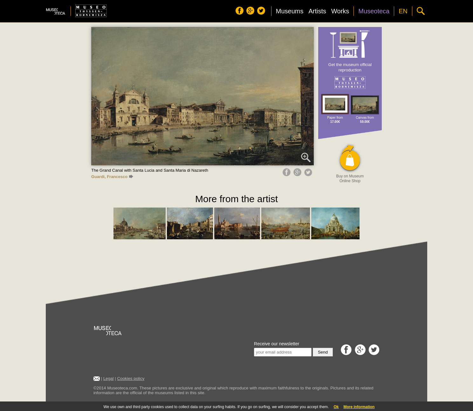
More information (358, 407)
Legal (108, 378)
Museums (290, 11)
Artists (317, 11)
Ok (336, 407)
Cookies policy (130, 378)
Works (340, 11)
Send (323, 352)
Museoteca (373, 11)
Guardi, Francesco (112, 176)
